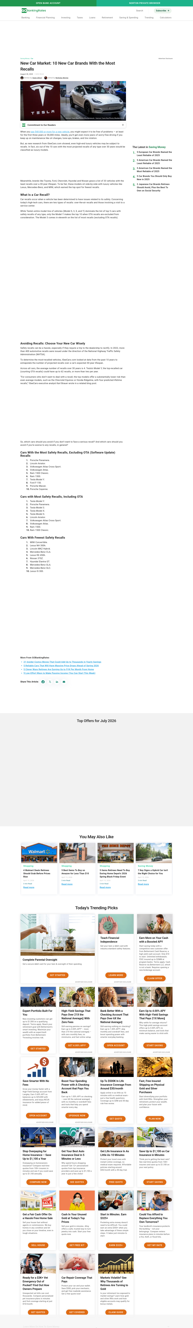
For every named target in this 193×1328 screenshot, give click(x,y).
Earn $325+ (116, 1245)
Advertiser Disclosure (83, 982)
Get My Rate (154, 1245)
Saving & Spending (128, 17)
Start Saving (155, 1045)
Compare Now (38, 1182)
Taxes (80, 17)
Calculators (165, 17)
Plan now (155, 1119)
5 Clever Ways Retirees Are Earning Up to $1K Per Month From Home (59, 669)
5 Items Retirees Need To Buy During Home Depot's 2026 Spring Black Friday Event (115, 873)
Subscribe (161, 10)
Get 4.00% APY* (77, 1045)
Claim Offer (154, 978)
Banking (25, 17)
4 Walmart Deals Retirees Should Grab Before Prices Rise (36, 873)
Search (139, 10)
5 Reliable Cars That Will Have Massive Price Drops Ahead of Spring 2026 (61, 665)
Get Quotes (38, 1312)
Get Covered (77, 1312)
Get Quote (116, 1119)
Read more (28, 887)
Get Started (57, 975)
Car (32, 58)
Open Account (116, 1045)
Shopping (28, 866)
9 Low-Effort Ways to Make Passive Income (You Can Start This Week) (59, 673)
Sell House (38, 1245)
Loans (92, 17)
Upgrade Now (77, 1115)
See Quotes (77, 1182)
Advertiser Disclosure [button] (166, 58)
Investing (65, 17)
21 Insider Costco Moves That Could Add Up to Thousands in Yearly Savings (62, 662)
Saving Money (24, 58)
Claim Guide (116, 1312)
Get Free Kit (77, 1245)
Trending (149, 17)
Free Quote (116, 1182)
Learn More (116, 975)
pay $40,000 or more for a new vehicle (50, 131)
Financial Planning (45, 17)
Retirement (107, 17)
